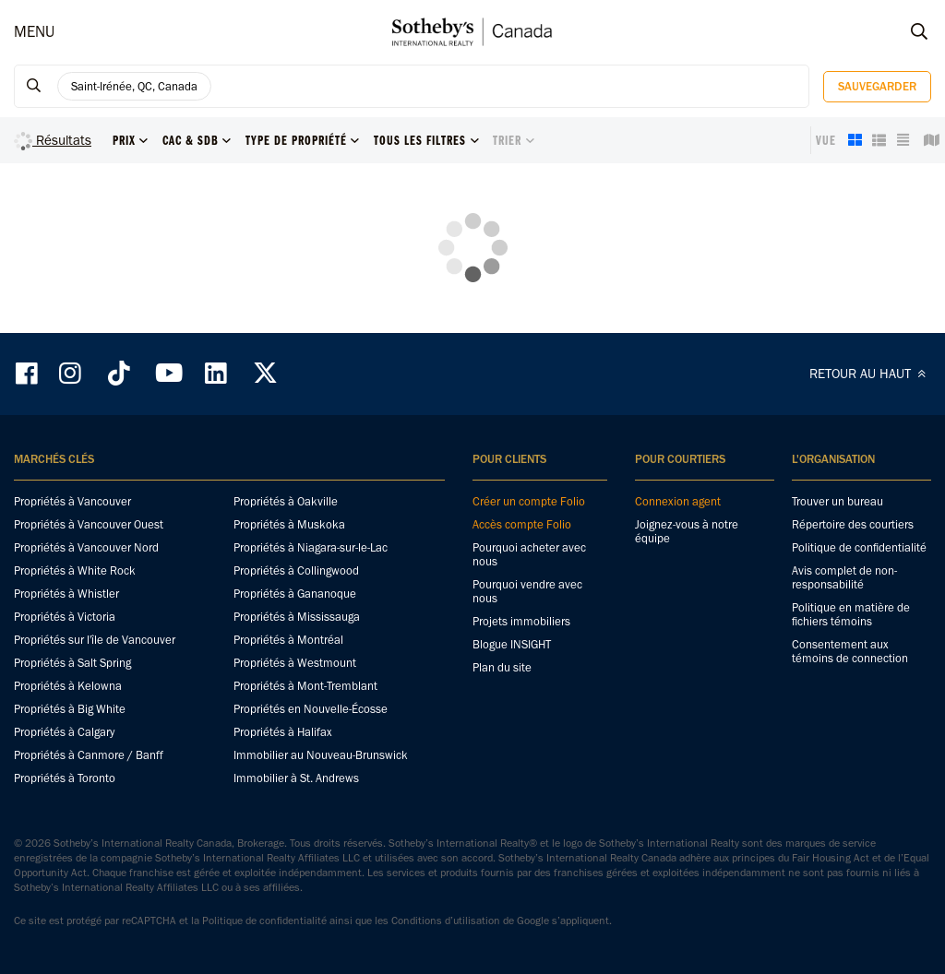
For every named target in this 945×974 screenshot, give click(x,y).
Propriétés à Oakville (285, 501)
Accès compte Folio (521, 524)
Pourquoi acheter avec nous (529, 554)
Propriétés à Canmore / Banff (88, 755)
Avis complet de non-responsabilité (844, 577)
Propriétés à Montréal (288, 640)
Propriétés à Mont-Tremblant (305, 686)
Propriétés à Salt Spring (72, 663)
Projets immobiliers (521, 621)
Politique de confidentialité (859, 547)
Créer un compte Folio (528, 501)
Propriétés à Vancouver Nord (86, 547)
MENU (34, 31)
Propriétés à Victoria (64, 617)
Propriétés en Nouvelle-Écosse (310, 709)
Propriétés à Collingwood (296, 570)
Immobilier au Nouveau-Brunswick (320, 755)
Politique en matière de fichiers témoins (851, 614)
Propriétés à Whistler (66, 593)
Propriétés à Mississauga (296, 617)
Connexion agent (678, 501)
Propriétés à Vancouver (72, 501)
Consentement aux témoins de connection (850, 651)
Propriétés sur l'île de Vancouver (94, 640)
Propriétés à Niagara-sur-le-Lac (310, 547)
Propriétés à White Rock (75, 570)
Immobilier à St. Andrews (296, 778)
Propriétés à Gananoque (294, 593)
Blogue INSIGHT (511, 644)
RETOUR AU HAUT (870, 373)
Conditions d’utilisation (445, 920)
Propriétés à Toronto (64, 778)
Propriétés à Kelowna (68, 686)
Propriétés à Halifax (282, 732)
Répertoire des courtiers (853, 524)
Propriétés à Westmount (294, 663)
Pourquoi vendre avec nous (527, 591)
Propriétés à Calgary (64, 732)
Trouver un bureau (837, 501)
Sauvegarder (877, 86)
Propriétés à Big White (70, 709)
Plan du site (502, 667)
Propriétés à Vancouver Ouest (88, 524)
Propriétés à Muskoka (289, 524)
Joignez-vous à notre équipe (686, 531)
